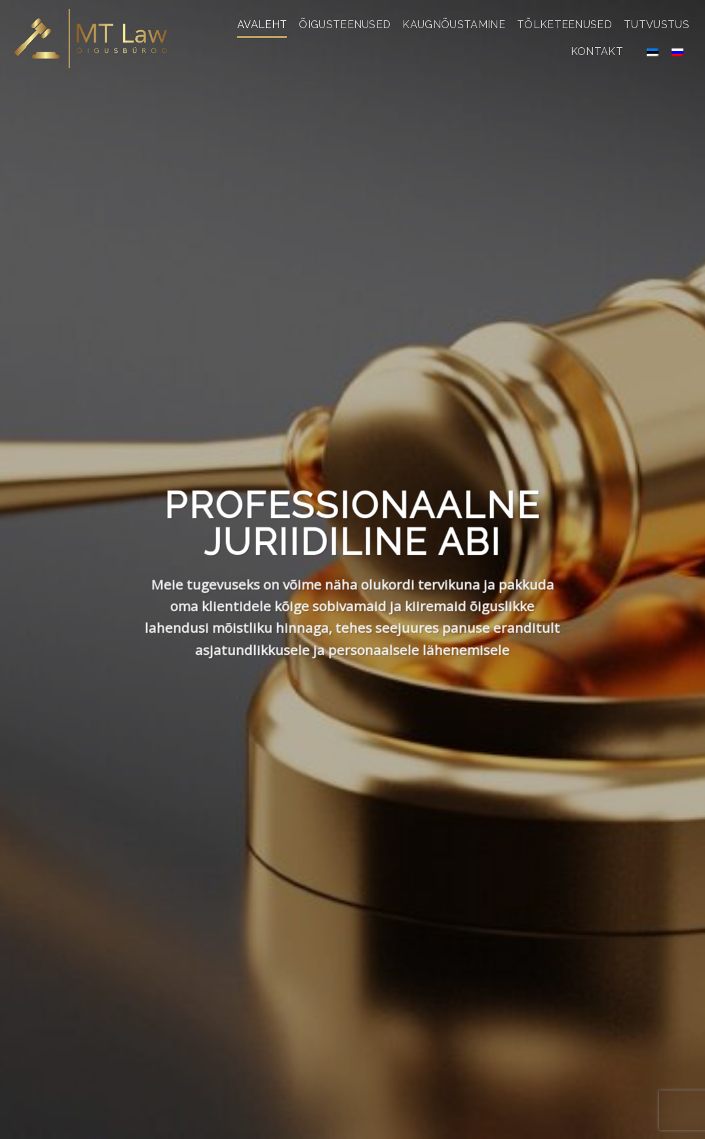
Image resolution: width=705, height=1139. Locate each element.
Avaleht (262, 24)
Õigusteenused (345, 24)
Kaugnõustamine (453, 24)
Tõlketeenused (564, 24)
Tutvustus (656, 24)
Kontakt (597, 51)
